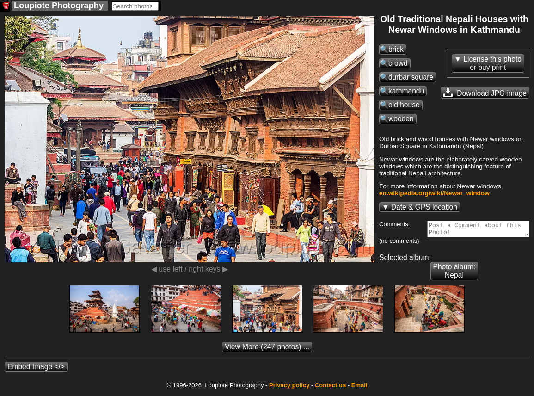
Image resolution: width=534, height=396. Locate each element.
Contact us (330, 387)
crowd (398, 63)
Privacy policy (289, 387)
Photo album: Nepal (454, 274)
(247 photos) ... (267, 349)
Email (359, 387)
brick (396, 49)
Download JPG (485, 92)
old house (404, 105)
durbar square (410, 77)
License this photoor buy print (492, 63)
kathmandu (406, 91)
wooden (401, 119)
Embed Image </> (36, 369)
